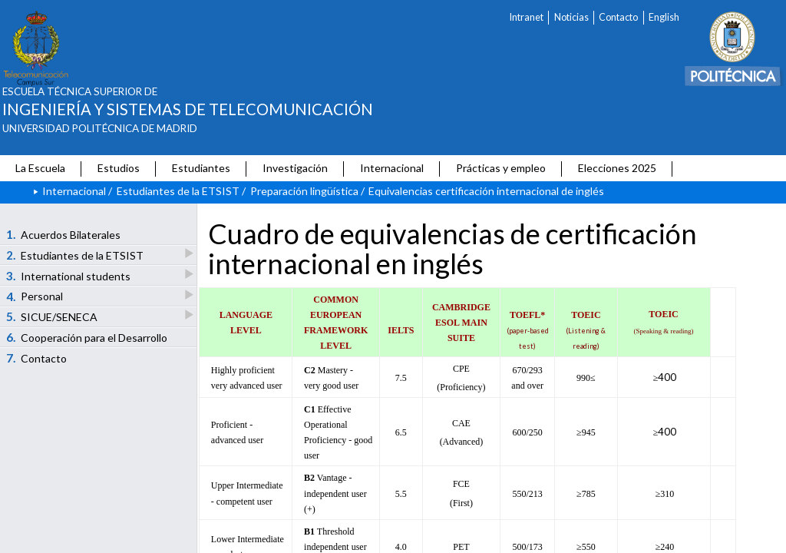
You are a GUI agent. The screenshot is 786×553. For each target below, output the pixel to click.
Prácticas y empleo (501, 167)
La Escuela (40, 167)
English (664, 17)
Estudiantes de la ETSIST (178, 190)
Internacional (392, 167)
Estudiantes (201, 167)
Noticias (571, 17)
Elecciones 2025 (617, 167)
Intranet (526, 17)
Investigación (295, 167)
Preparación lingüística (304, 190)
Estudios (118, 167)
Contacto (618, 17)
